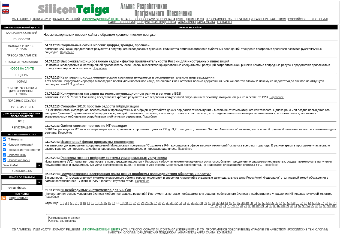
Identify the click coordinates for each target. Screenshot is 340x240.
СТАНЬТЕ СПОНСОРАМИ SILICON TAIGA (149, 19)
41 (213, 203)
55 (272, 203)
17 (113, 203)
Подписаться (18, 198)
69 (330, 203)
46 (234, 203)
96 (316, 206)
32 (176, 203)
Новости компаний (20, 144)
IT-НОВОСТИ (21, 39)
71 (212, 206)
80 (249, 206)
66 (318, 203)
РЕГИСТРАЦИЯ (22, 127)
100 (334, 206)
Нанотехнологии (18, 160)
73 (220, 206)
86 (274, 206)
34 (184, 203)
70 (334, 203)
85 (270, 206)
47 (238, 203)
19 (122, 203)
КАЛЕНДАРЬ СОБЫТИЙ (21, 32)
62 (301, 203)
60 (293, 203)
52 (259, 203)
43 (222, 203)
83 (262, 206)
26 (151, 203)
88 (283, 206)
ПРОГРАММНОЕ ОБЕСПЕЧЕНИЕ (227, 19)
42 (217, 203)
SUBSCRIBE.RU (22, 170)
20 (126, 203)
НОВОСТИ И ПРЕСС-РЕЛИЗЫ (21, 47)
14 (101, 203)
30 (167, 203)
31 (172, 203)
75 (228, 206)
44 (226, 203)
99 (328, 206)
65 (313, 203)
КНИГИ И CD (196, 19)
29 (163, 203)
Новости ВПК (16, 155)
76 (232, 206)
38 (201, 203)
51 (255, 203)
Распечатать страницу (62, 220)
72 (216, 206)
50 (251, 203)
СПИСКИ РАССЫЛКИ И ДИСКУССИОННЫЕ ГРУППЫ (22, 91)
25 (147, 203)
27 (155, 203)
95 (312, 206)
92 (299, 206)
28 (159, 203)
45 (230, 203)
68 (326, 203)
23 (138, 203)
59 (288, 203)
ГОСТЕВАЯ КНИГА (22, 107)
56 (276, 203)
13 (96, 203)
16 (109, 203)
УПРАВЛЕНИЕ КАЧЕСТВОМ (268, 19)
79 (245, 206)
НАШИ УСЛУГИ (41, 19)
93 (303, 206)
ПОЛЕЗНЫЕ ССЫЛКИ (21, 100)
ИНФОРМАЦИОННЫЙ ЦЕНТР (101, 19)
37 (196, 203)
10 (84, 203)
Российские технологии (23, 149)
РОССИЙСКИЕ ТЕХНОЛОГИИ (307, 19)
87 (279, 206)
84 (266, 206)
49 (247, 203)
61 (297, 203)
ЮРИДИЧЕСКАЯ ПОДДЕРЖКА (156, 22)
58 (284, 203)
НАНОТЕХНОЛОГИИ (121, 22)
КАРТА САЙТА (206, 22)
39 (205, 203)
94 (308, 206)
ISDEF (181, 19)
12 (92, 203)
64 (309, 203)
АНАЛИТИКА (186, 22)
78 (241, 206)
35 (188, 203)
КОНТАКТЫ (224, 22)
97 (320, 206)
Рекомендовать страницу (64, 217)
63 (305, 203)
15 (105, 203)
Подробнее (67, 52)
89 (287, 206)
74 (224, 206)
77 (237, 206)
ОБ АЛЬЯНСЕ (21, 19)
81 (253, 206)
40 (209, 203)
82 (258, 206)
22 (134, 203)
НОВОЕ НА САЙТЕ (22, 68)
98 (324, 206)
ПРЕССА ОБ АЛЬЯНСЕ (22, 55)
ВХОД (21, 120)
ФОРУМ (22, 81)
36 (192, 203)
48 (243, 203)
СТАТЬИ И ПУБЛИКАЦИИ (21, 62)
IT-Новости (14, 139)
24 (142, 203)
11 (88, 203)
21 (130, 203)
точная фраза (16, 187)
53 (263, 203)
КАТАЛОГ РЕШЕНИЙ (66, 19)
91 (295, 206)
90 (291, 206)
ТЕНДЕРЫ (21, 75)
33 (180, 203)
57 (280, 203)
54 (268, 203)
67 (322, 203)
